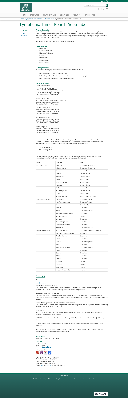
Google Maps (46, 347)
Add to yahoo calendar (41, 353)
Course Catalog (49, 15)
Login (103, 1)
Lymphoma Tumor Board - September (68, 19)
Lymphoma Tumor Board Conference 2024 (39, 19)
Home (24, 15)
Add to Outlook (50, 353)
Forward (106, 8)
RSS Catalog (64, 15)
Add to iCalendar (45, 352)
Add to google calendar (37, 353)
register (48, 365)
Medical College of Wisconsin (46, 379)
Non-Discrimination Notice (87, 379)
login (42, 365)
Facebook (99, 8)
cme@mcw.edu (64, 375)
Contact (40, 276)
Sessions (24, 35)
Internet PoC (89, 15)
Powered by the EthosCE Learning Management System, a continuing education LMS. (101, 394)
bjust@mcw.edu (41, 283)
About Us (76, 15)
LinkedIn (104, 8)
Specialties (34, 15)
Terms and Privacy (73, 379)
